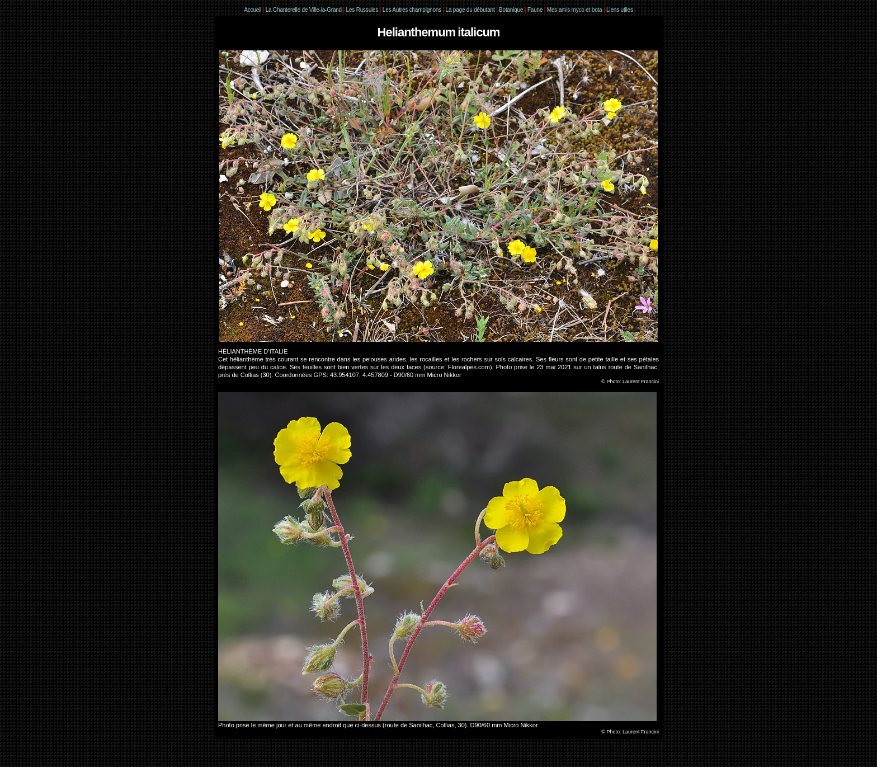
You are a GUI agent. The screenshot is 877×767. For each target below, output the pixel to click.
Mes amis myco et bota (574, 10)
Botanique (511, 10)
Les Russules (362, 10)
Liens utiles (619, 10)
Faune (535, 10)
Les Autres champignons (412, 10)
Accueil (252, 10)
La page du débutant (470, 10)
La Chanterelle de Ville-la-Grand (304, 10)
